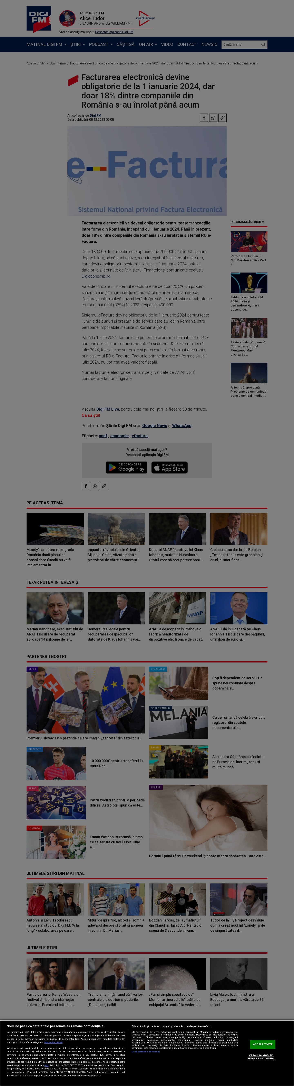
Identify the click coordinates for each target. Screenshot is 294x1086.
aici (46, 1065)
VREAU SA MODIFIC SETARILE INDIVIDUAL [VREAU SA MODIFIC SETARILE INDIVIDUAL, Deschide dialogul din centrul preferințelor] (261, 1057)
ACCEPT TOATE (263, 1044)
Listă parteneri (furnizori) (145, 1051)
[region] (147, 1053)
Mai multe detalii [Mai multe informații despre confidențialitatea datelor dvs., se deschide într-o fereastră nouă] (53, 1042)
